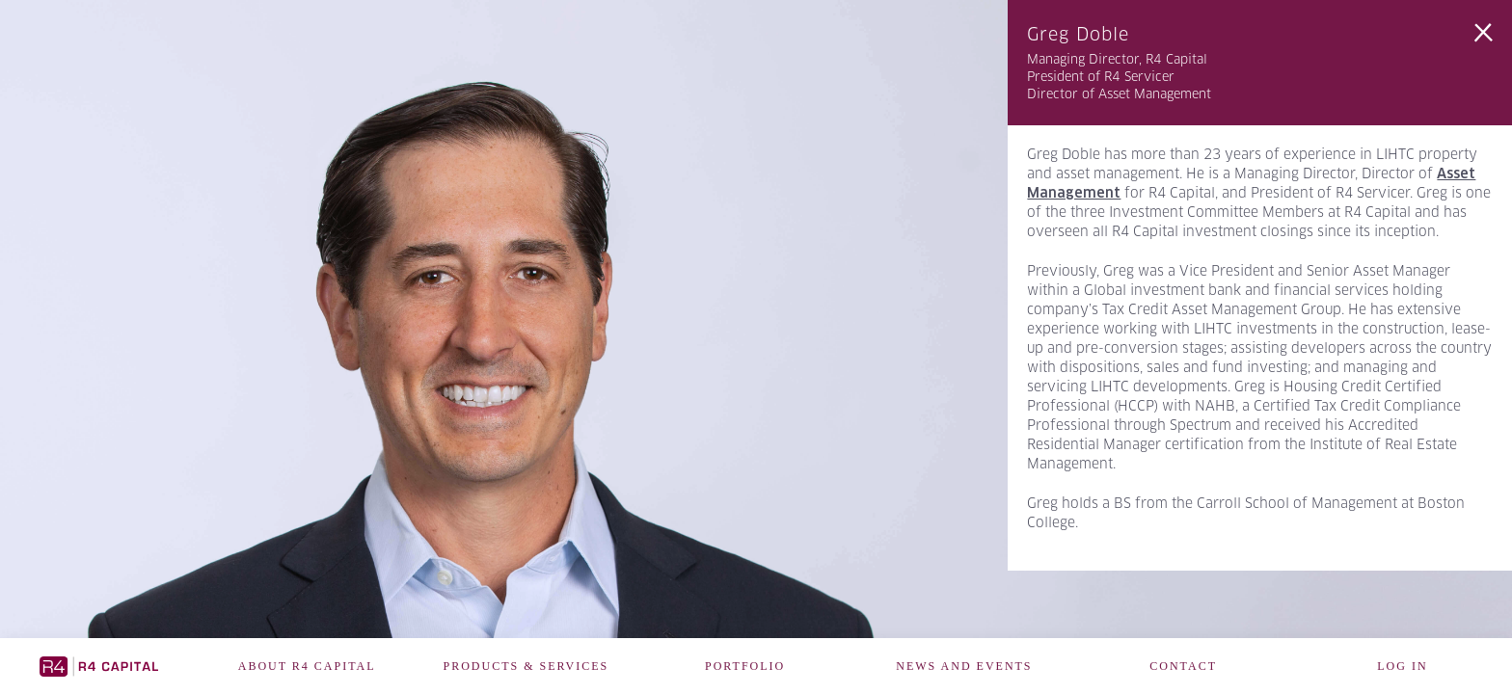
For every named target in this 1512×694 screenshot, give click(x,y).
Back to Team (1483, 32)
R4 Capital (99, 666)
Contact (1183, 666)
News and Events (964, 666)
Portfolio (745, 666)
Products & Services (526, 666)
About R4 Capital (307, 666)
